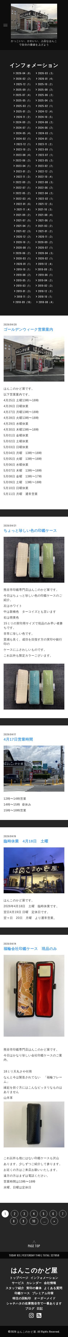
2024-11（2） (24, 117)
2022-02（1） (46, 198)
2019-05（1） (24, 280)
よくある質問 (53, 1288)
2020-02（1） (46, 258)
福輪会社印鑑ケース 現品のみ (30, 949)
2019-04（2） (46, 280)
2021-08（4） (46, 215)
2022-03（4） (24, 198)
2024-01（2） (46, 138)
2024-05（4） (24, 133)
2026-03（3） (46, 73)
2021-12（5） (46, 204)
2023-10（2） (24, 149)
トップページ (19, 1277)
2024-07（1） (24, 127)
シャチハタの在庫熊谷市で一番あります (34, 1303)
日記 (40, 1308)
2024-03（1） (46, 133)
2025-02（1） (46, 106)
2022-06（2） (46, 187)
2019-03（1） (24, 285)
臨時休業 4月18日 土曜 (26, 841)
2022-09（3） (24, 182)
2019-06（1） (46, 275)
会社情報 (50, 1283)
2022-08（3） (46, 182)
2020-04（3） (46, 253)
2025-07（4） (24, 95)
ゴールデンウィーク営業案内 (28, 329)
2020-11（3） (46, 236)
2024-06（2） (46, 127)
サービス (18, 1283)
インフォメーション (44, 1277)
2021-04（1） (24, 226)
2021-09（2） (24, 215)
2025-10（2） (46, 84)
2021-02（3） (24, 231)
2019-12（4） (46, 264)
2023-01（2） (24, 171)
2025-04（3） (46, 100)
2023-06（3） (24, 160)
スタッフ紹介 (15, 1288)
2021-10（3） (46, 209)
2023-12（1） (24, 144)
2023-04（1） (24, 166)
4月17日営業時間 (18, 739)
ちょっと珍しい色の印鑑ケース (30, 531)
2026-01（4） (46, 78)
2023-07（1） (46, 155)
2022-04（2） (46, 193)
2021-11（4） (24, 209)
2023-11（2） (46, 144)
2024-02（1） (24, 138)
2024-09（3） (24, 122)
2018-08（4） (47, 302)
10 (33, 1221)
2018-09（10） (24, 302)
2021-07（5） (24, 220)
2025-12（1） (24, 84)
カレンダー (34, 1283)
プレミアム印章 (43, 1293)
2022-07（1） (24, 187)
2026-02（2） (24, 78)
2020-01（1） (24, 264)
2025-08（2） (46, 89)
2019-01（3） (24, 291)
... (44, 1221)
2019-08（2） (24, 275)
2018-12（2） (46, 291)
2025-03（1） (24, 106)
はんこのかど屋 (34, 1269)
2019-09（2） (46, 269)
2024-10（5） (46, 117)
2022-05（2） (24, 193)
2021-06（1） (46, 220)
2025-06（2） (46, 95)
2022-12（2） (46, 171)
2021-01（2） (46, 231)
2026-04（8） (24, 73)
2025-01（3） (24, 111)
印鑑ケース (22, 1293)
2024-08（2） (46, 122)
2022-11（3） (24, 176)
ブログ (29, 1308)
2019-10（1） (24, 269)
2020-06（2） (24, 253)
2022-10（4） (46, 176)
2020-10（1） (24, 242)
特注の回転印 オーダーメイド (34, 1298)
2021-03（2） (46, 226)
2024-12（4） (46, 111)
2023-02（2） (46, 166)
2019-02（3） (46, 285)
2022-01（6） (24, 204)
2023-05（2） (46, 160)
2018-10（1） (46, 296)
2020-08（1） (24, 247)
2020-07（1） (46, 247)
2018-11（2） (24, 296)
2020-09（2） (46, 242)
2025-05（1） (24, 100)
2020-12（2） (24, 236)
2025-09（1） (24, 89)
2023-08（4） (24, 155)
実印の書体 (34, 1288)
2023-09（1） (46, 149)
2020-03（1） (24, 258)
